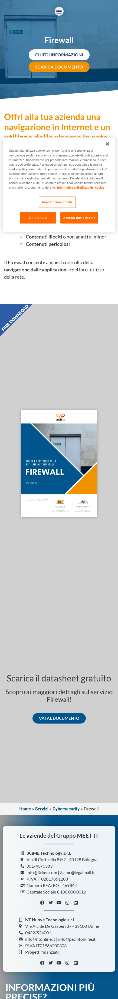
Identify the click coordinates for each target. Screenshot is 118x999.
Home (25, 809)
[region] (59, 185)
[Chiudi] (107, 144)
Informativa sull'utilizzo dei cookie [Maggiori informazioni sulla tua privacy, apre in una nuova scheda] (80, 187)
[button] (59, 11)
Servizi (41, 809)
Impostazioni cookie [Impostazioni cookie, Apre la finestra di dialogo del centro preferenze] (57, 202)
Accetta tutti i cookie (79, 217)
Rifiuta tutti (38, 217)
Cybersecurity (66, 809)
